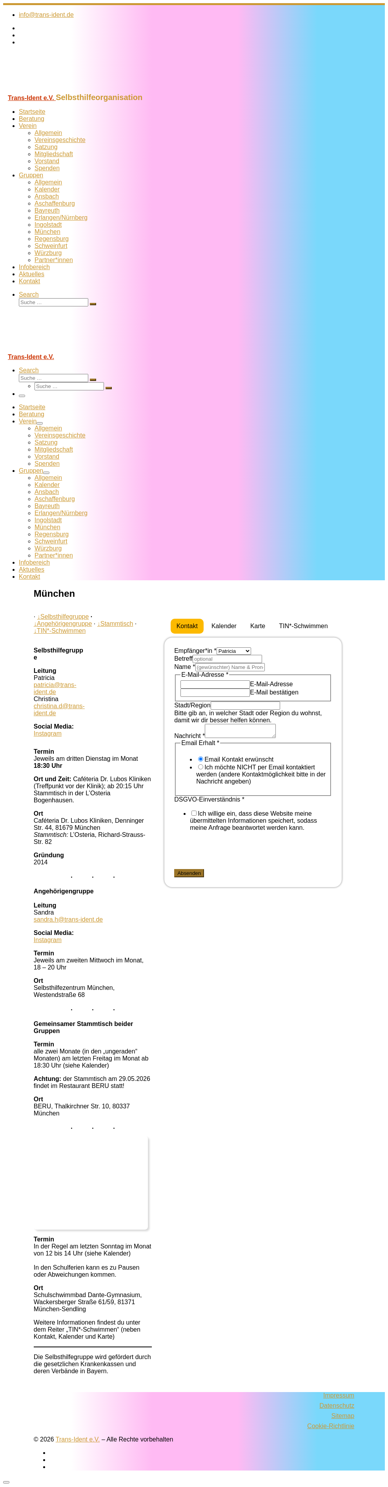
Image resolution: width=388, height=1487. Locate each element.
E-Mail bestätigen (274, 692)
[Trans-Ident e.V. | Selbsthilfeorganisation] (52, 89)
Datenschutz (336, 1405)
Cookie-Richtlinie (330, 1426)
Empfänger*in (195, 650)
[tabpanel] (253, 763)
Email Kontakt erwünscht (238, 761)
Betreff (183, 658)
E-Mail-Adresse (271, 684)
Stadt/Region (192, 705)
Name (184, 666)
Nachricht (189, 738)
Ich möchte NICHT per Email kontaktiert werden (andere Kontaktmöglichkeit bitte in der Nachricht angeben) (261, 776)
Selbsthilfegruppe (63, 616)
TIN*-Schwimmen (60, 630)
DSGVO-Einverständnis (209, 801)
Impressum (338, 1395)
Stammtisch (115, 623)
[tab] (187, 626)
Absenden (189, 875)
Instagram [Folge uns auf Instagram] (48, 733)
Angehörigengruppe (63, 623)
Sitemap (342, 1415)
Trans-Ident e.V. (78, 1439)
